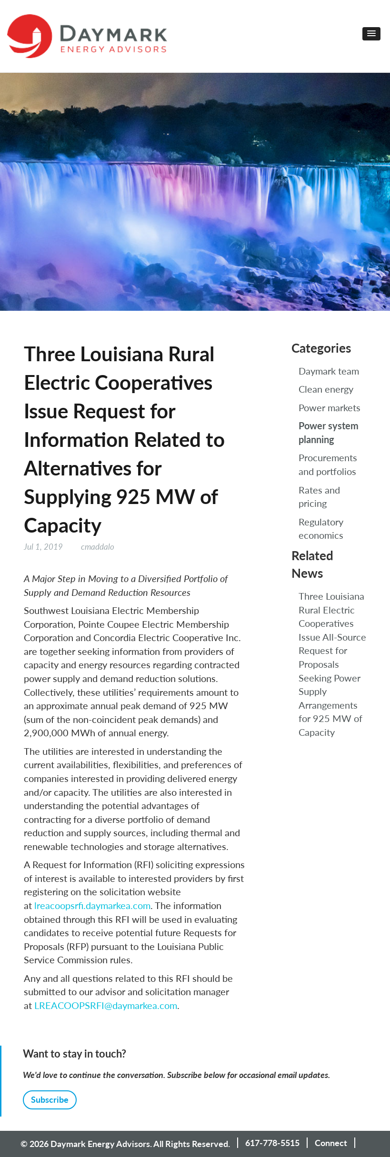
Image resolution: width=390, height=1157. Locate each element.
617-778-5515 (272, 1142)
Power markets (329, 407)
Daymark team (329, 370)
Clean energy (326, 389)
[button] (371, 33)
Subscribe (50, 1099)
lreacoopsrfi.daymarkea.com (92, 905)
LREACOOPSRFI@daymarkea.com (105, 1005)
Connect (331, 1142)
